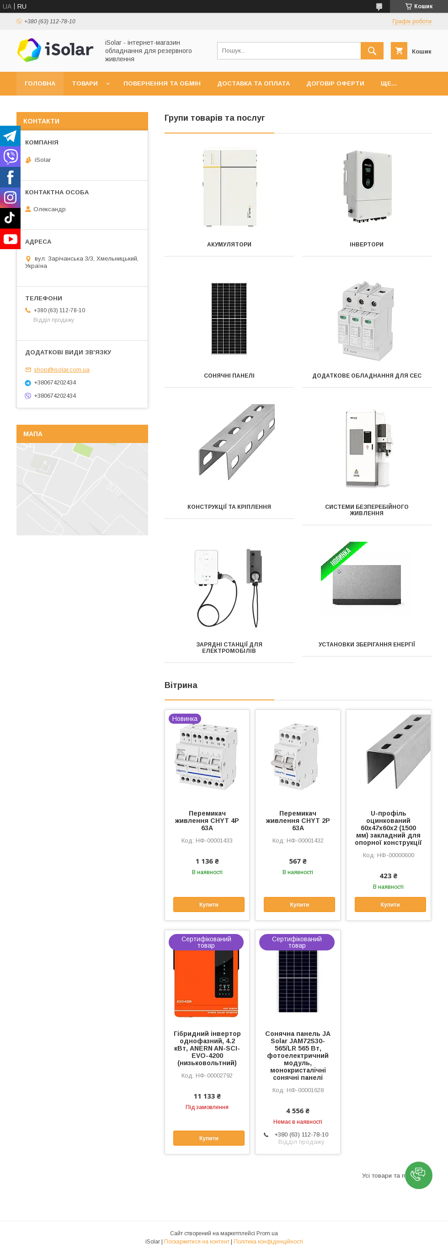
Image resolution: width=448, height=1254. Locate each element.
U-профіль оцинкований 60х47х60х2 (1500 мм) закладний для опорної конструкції (388, 828)
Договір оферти (335, 83)
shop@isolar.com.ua (62, 369)
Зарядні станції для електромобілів (229, 647)
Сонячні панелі (229, 376)
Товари (85, 83)
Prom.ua (267, 1233)
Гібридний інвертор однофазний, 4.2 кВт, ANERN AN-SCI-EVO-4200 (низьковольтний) (207, 1048)
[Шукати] (372, 50)
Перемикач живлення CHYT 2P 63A (298, 821)
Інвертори (367, 244)
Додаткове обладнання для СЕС (366, 376)
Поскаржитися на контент (196, 1241)
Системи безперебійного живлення (367, 510)
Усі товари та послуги (393, 1175)
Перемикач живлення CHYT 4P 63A (207, 821)
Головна (40, 83)
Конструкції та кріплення (229, 507)
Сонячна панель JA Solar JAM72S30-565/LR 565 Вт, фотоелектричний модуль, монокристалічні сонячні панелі (298, 1055)
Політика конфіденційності (268, 1241)
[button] (418, 1175)
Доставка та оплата (253, 83)
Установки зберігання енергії (367, 644)
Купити (209, 905)
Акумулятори (229, 244)
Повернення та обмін (162, 83)
